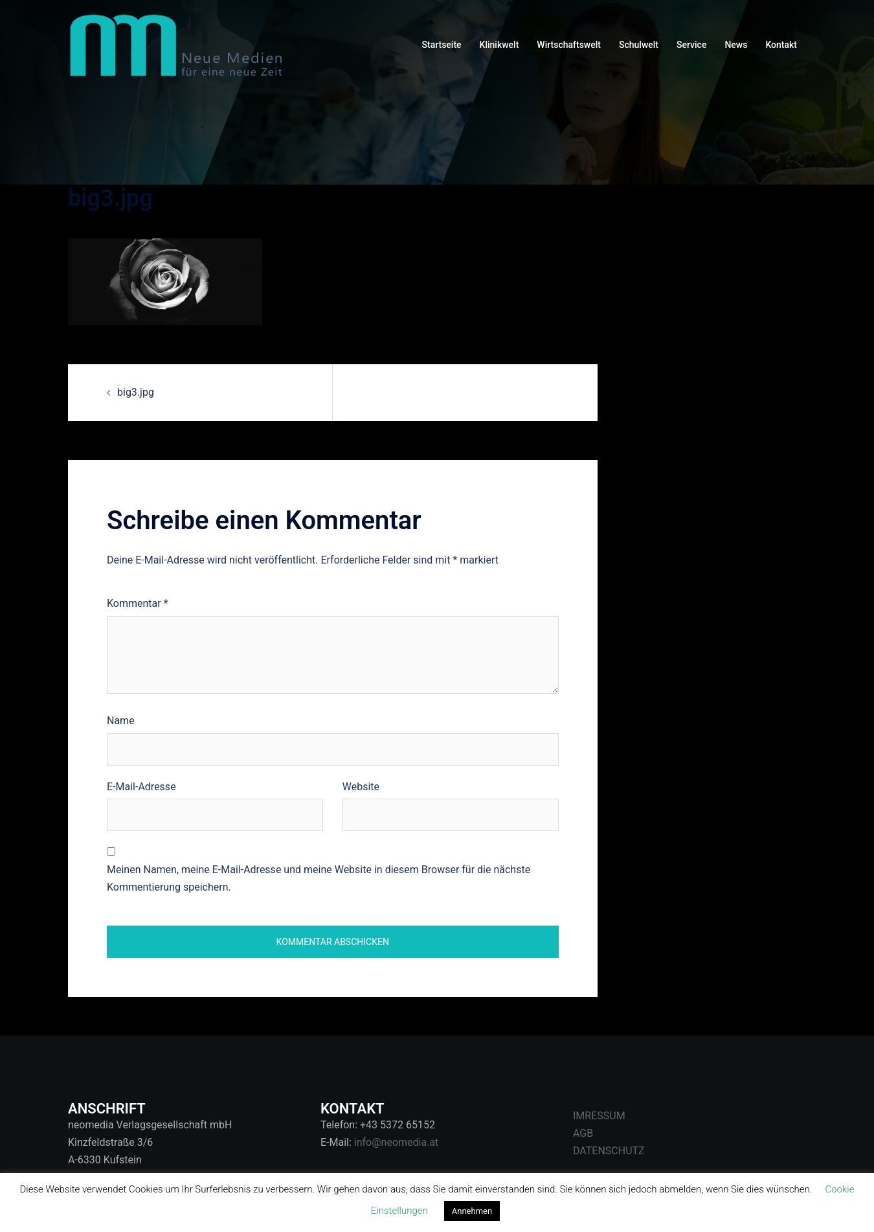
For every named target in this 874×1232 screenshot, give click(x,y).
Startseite (442, 45)
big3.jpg (135, 392)
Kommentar (137, 603)
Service (691, 45)
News (735, 45)
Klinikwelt (499, 45)
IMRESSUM (599, 1116)
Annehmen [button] (472, 1211)
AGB (583, 1133)
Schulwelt (638, 45)
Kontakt (781, 45)
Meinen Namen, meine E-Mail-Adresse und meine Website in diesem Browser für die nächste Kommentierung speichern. (318, 878)
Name (121, 720)
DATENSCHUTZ (609, 1151)
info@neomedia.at (396, 1142)
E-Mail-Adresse (141, 787)
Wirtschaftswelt (569, 45)
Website (360, 787)
